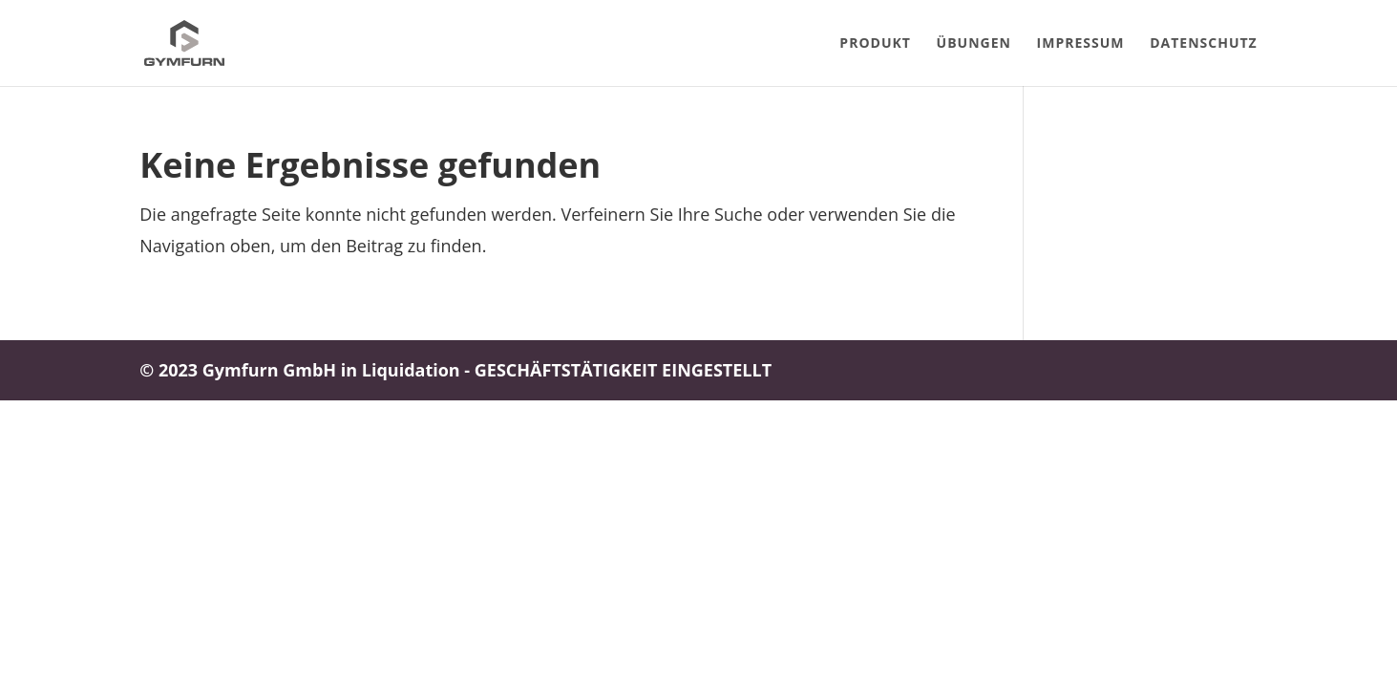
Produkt (875, 44)
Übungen (974, 44)
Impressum (1081, 44)
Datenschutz (1204, 44)
